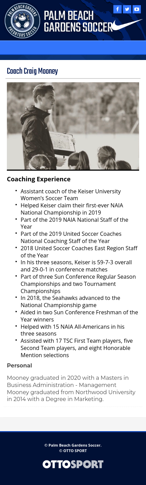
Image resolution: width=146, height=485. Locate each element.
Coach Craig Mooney (32, 71)
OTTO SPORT (75, 450)
